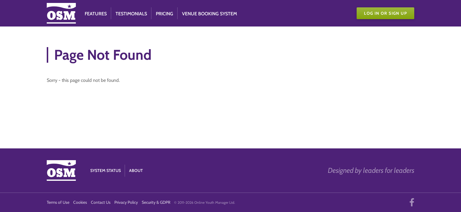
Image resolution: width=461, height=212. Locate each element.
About (136, 170)
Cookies (80, 202)
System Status (105, 170)
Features (96, 13)
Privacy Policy (126, 202)
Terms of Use (58, 202)
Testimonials (131, 13)
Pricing (164, 13)
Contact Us (101, 202)
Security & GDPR (156, 202)
